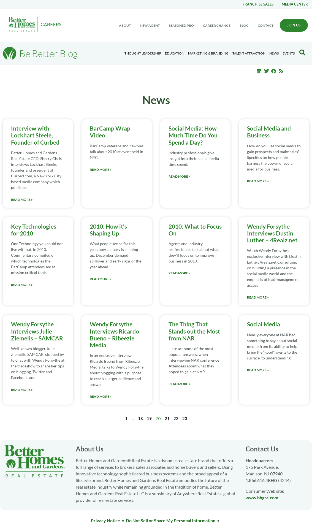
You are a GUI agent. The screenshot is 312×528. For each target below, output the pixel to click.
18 (140, 418)
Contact (265, 25)
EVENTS (289, 53)
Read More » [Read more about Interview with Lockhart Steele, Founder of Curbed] (22, 199)
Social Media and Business (269, 132)
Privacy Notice (105, 520)
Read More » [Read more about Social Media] (258, 370)
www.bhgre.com (262, 497)
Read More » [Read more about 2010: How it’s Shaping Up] (101, 279)
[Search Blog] (302, 53)
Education (174, 53)
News (274, 53)
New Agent (150, 25)
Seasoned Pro (181, 25)
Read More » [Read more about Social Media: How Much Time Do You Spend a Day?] (179, 176)
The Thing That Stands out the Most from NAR (194, 331)
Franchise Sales (258, 4)
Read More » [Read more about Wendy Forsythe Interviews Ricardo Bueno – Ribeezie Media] (101, 396)
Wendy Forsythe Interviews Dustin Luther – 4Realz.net (272, 233)
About (125, 25)
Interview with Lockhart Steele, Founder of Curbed (35, 135)
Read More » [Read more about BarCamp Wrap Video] (101, 169)
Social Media (263, 324)
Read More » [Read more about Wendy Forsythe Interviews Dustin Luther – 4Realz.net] (258, 297)
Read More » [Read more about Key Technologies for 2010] (22, 285)
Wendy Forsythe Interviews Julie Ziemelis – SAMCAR (37, 331)
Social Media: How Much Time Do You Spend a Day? (193, 135)
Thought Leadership (142, 53)
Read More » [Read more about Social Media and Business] (258, 181)
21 (167, 418)
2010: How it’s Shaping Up (108, 230)
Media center (295, 4)
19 (149, 418)
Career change (216, 25)
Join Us (293, 25)
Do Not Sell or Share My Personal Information (170, 520)
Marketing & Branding (208, 53)
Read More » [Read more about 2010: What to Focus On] (179, 273)
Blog (244, 25)
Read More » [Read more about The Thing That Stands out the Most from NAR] (179, 384)
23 (184, 418)
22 (175, 418)
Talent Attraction (248, 53)
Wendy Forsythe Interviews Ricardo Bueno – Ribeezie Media (114, 334)
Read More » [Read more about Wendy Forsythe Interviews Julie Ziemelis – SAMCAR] (22, 390)
